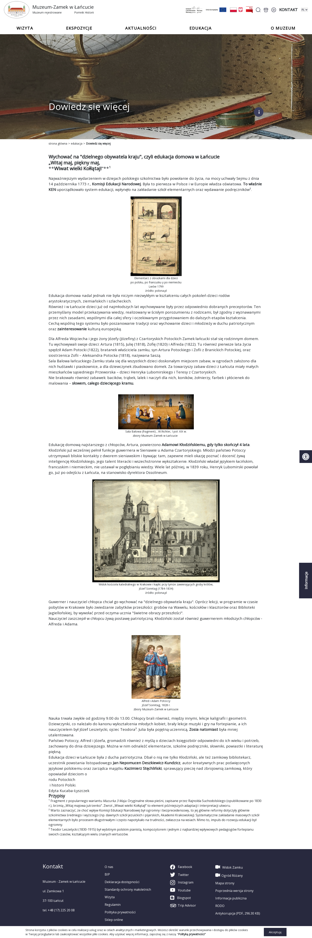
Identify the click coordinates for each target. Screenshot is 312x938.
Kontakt (288, 9)
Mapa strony (224, 883)
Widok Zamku (229, 867)
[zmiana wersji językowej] (304, 10)
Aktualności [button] (141, 28)
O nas (109, 867)
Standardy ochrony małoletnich (128, 889)
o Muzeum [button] (283, 28)
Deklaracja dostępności (122, 882)
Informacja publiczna (231, 898)
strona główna (58, 143)
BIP (107, 874)
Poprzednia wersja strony (234, 890)
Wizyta (110, 897)
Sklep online (114, 920)
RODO (219, 906)
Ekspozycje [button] (79, 28)
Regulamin (113, 904)
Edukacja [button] (200, 28)
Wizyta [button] (25, 28)
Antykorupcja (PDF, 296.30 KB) (237, 913)
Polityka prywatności (120, 912)
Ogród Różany (229, 875)
